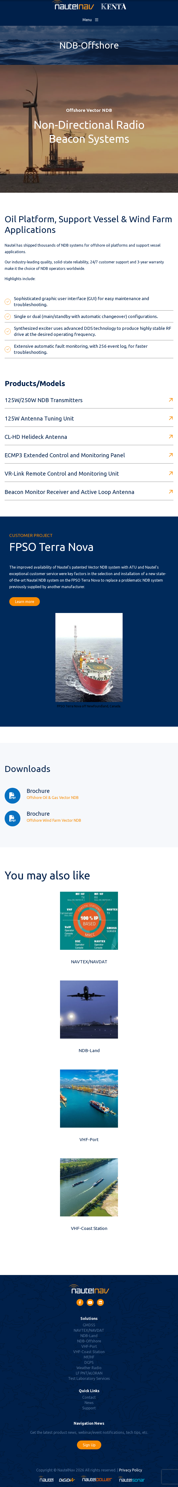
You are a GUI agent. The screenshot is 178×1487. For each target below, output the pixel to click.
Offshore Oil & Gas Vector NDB (53, 797)
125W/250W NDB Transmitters (44, 400)
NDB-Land (89, 1050)
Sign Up (89, 1445)
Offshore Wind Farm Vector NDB (54, 820)
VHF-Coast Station (89, 1228)
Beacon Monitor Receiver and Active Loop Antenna (69, 492)
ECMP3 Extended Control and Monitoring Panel (65, 455)
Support (89, 1408)
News (89, 1403)
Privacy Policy (130, 1470)
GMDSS (89, 1325)
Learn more (24, 601)
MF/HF (89, 1357)
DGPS (89, 1362)
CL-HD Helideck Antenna (36, 437)
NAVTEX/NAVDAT (89, 961)
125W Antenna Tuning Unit (39, 418)
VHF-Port (89, 1139)
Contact (89, 1397)
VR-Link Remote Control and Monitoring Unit (62, 473)
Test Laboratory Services (89, 1378)
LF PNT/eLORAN (89, 1373)
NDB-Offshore (89, 1341)
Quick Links (89, 1391)
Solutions (89, 1318)
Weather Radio (89, 1368)
